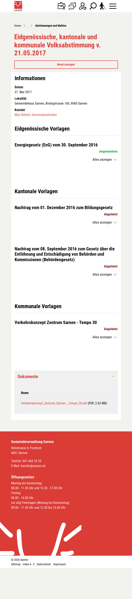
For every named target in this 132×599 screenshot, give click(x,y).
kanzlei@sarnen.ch (33, 497)
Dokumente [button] (28, 402)
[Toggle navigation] (113, 6)
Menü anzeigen (66, 90)
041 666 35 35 (32, 492)
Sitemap (16, 595)
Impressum (59, 595)
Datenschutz (44, 595)
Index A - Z (29, 595)
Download (100, 431)
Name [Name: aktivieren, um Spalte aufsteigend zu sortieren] (25, 419)
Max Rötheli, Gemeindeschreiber (36, 141)
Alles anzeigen (102, 186)
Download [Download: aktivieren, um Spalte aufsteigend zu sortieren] (95, 419)
